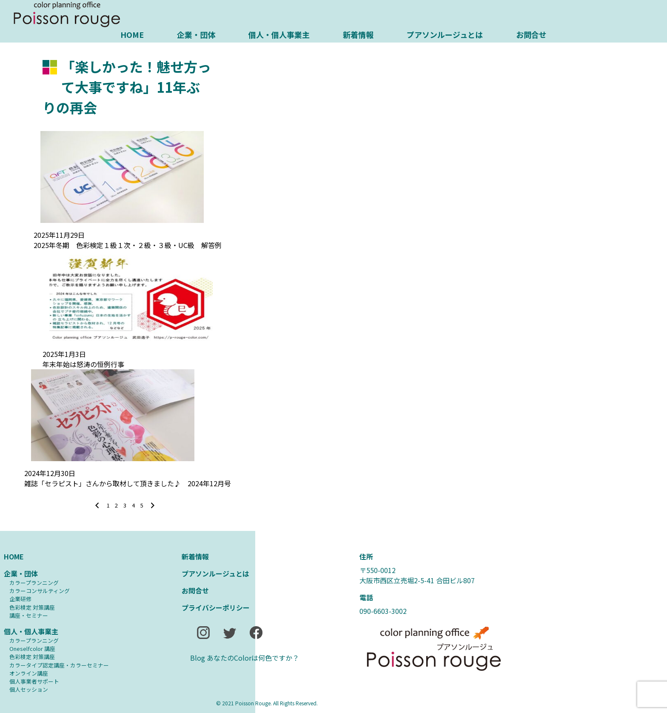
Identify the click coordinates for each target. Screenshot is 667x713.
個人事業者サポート (34, 681)
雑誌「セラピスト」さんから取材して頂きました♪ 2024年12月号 (127, 483)
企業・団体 (196, 34)
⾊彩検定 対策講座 (32, 607)
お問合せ (531, 34)
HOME (132, 34)
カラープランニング (34, 583)
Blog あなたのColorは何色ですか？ (244, 658)
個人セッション (28, 689)
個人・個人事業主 (279, 34)
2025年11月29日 (59, 235)
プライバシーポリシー (216, 607)
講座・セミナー (28, 615)
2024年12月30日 (49, 473)
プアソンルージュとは (445, 34)
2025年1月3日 (64, 354)
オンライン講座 (28, 673)
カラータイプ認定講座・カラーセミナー (59, 665)
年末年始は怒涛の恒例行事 (83, 364)
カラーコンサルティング (39, 591)
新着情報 (358, 34)
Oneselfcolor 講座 (32, 649)
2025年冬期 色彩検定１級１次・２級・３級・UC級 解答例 (128, 245)
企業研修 (20, 599)
